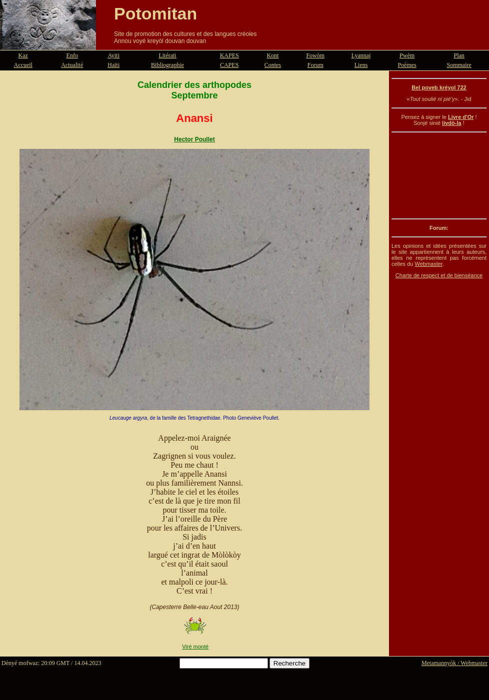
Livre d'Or (461, 117)
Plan (459, 55)
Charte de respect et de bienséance (439, 275)
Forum (316, 64)
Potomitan (155, 13)
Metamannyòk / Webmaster (455, 663)
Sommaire (459, 64)
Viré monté (195, 647)
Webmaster (428, 264)
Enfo (72, 55)
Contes (272, 64)
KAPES (229, 55)
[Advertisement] (439, 175)
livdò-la (452, 123)
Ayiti (114, 55)
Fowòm (315, 55)
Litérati (167, 55)
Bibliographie (167, 64)
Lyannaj (361, 55)
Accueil (23, 64)
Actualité (72, 64)
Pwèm (407, 55)
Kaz (23, 55)
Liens (361, 64)
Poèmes (407, 64)
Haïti (114, 64)
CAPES (229, 64)
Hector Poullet (194, 139)
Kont (272, 55)
